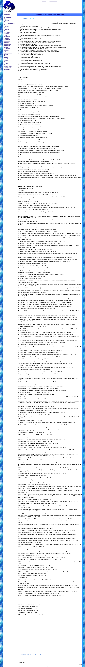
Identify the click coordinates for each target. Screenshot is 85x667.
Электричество (8, 66)
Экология (6, 64)
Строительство (8, 53)
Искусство (7, 32)
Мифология (7, 45)
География (7, 27)
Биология (6, 20)
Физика (6, 60)
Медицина (6, 42)
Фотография (7, 61)
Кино (5, 35)
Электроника (7, 67)
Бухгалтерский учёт (9, 23)
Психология (7, 48)
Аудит (5, 18)
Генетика (6, 26)
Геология (6, 29)
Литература (7, 39)
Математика (7, 41)
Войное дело (7, 24)
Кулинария (7, 36)
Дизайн (6, 30)
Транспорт (7, 55)
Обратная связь (53, 1)
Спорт (5, 51)
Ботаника (6, 21)
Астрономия (7, 17)
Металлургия (7, 44)
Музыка (6, 47)
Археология (7, 14)
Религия (6, 50)
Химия (6, 63)
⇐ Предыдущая (24, 18)
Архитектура (7, 16)
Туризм (6, 57)
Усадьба (6, 58)
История (6, 33)
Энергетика (7, 69)
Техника (6, 54)
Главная (44, 1)
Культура (6, 38)
